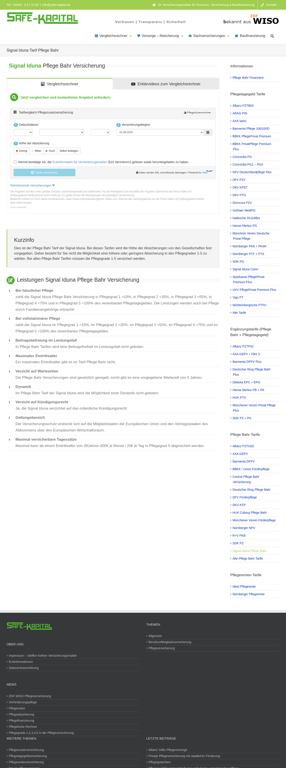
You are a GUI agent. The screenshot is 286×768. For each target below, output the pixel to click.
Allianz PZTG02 (243, 446)
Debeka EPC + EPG (246, 382)
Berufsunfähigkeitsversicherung (170, 642)
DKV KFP (239, 505)
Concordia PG (242, 157)
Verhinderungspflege (23, 702)
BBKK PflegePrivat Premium (252, 136)
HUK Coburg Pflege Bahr (250, 512)
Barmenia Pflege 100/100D (251, 128)
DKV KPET (240, 187)
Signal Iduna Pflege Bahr (249, 551)
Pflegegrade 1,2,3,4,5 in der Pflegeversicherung (41, 733)
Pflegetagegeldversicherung (28, 756)
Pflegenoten (17, 708)
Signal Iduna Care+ (246, 269)
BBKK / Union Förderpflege (251, 469)
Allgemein (155, 636)
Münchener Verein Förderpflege (254, 520)
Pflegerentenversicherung (26, 762)
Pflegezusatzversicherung (26, 750)
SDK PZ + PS (242, 418)
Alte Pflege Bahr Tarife (248, 558)
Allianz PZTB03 (243, 105)
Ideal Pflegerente (244, 586)
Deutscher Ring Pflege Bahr (252, 489)
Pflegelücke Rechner (23, 726)
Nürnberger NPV (244, 528)
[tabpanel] (113, 151)
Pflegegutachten (160, 762)
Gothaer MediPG (244, 210)
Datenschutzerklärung (24, 668)
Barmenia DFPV (244, 461)
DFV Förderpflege (245, 497)
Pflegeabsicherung (21, 714)
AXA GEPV (240, 454)
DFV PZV (239, 180)
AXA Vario (239, 121)
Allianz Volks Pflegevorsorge (168, 750)
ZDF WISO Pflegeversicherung (30, 696)
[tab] (59, 83)
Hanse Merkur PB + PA (248, 390)
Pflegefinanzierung (21, 720)
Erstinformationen (21, 661)
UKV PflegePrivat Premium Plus (254, 289)
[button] (272, 35)
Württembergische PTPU (249, 305)
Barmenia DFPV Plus (247, 361)
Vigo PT (238, 297)
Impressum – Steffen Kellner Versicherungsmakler (43, 655)
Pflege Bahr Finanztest (248, 77)
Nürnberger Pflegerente (249, 594)
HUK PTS (239, 397)
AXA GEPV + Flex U (246, 354)
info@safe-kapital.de (56, 5)
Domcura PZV (242, 202)
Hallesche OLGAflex (246, 218)
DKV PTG (239, 195)
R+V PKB (239, 535)
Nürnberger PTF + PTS (248, 254)
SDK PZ (238, 543)
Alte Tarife (239, 312)
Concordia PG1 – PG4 (248, 164)
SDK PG (238, 261)
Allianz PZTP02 (243, 346)
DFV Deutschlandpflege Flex (252, 172)
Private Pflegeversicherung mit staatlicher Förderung (184, 756)
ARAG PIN (240, 113)
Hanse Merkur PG (245, 225)
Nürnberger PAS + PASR (249, 246)
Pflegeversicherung (162, 648)
